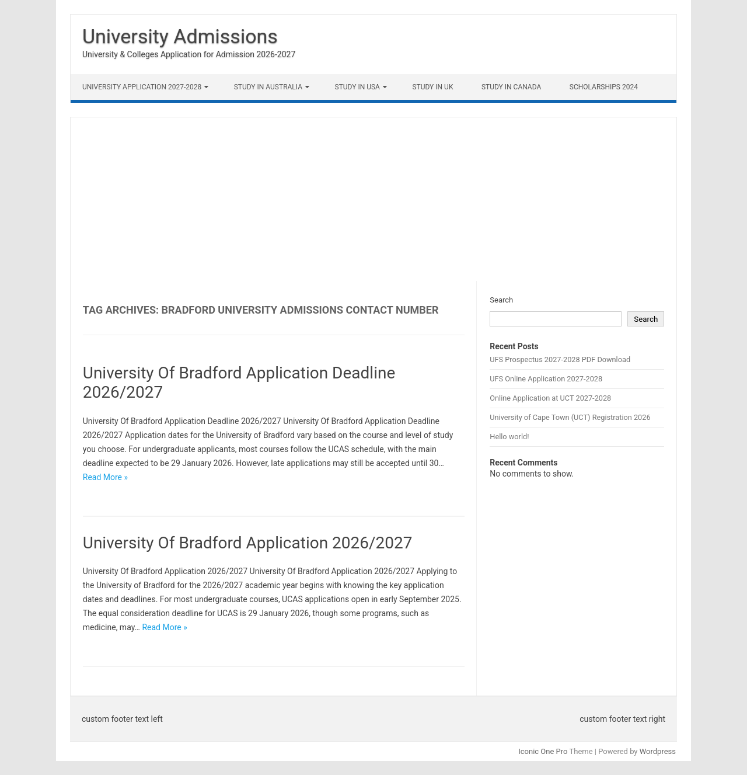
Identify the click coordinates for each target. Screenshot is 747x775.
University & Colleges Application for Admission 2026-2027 (188, 54)
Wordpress (658, 751)
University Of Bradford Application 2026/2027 (248, 542)
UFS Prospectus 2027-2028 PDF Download (560, 359)
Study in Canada (511, 87)
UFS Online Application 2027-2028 (546, 378)
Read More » (105, 477)
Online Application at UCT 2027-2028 (550, 398)
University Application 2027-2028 (141, 87)
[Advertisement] (373, 199)
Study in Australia (268, 87)
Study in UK (432, 87)
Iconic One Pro (542, 751)
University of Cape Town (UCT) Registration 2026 (570, 417)
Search (501, 300)
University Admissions (180, 36)
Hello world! (509, 436)
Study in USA (357, 87)
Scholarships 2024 (604, 87)
